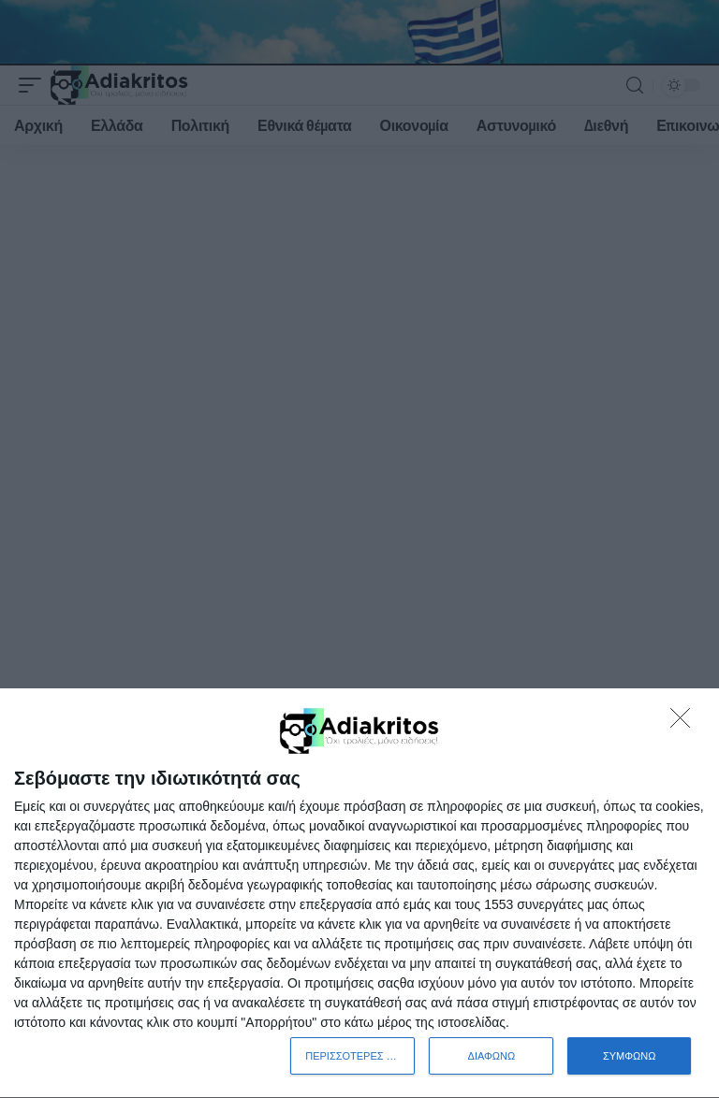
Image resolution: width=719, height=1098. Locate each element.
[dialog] (359, 893)
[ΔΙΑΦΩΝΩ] (685, 723)
